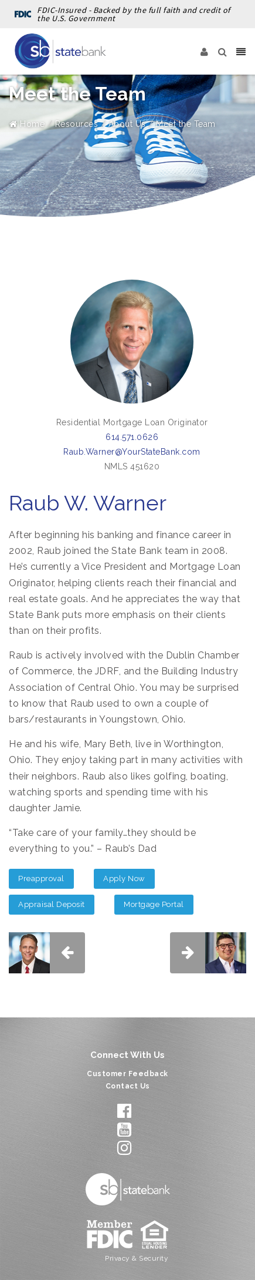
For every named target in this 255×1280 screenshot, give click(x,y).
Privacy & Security (136, 1258)
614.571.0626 (132, 437)
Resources (76, 124)
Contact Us (128, 1086)
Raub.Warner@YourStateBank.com (131, 451)
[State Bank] (60, 51)
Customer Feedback (127, 1074)
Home (27, 124)
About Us (127, 124)
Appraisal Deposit (51, 904)
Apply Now (124, 878)
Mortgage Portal (154, 904)
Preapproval (41, 878)
